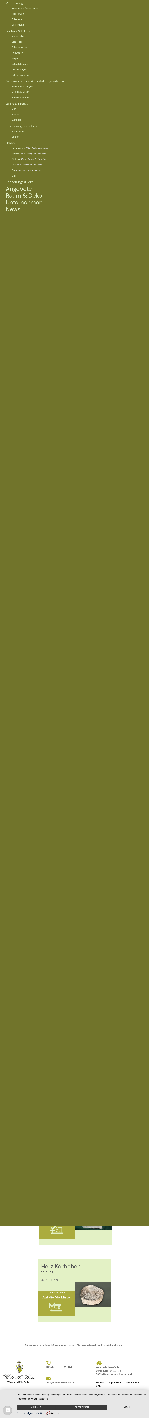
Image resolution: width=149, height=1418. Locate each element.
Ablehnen (36, 1407)
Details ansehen (56, 1292)
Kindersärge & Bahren (22, 126)
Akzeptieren (82, 1407)
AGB (98, 1386)
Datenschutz (131, 1382)
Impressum (114, 1382)
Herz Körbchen (61, 1266)
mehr (127, 1407)
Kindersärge (18, 131)
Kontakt (100, 1382)
